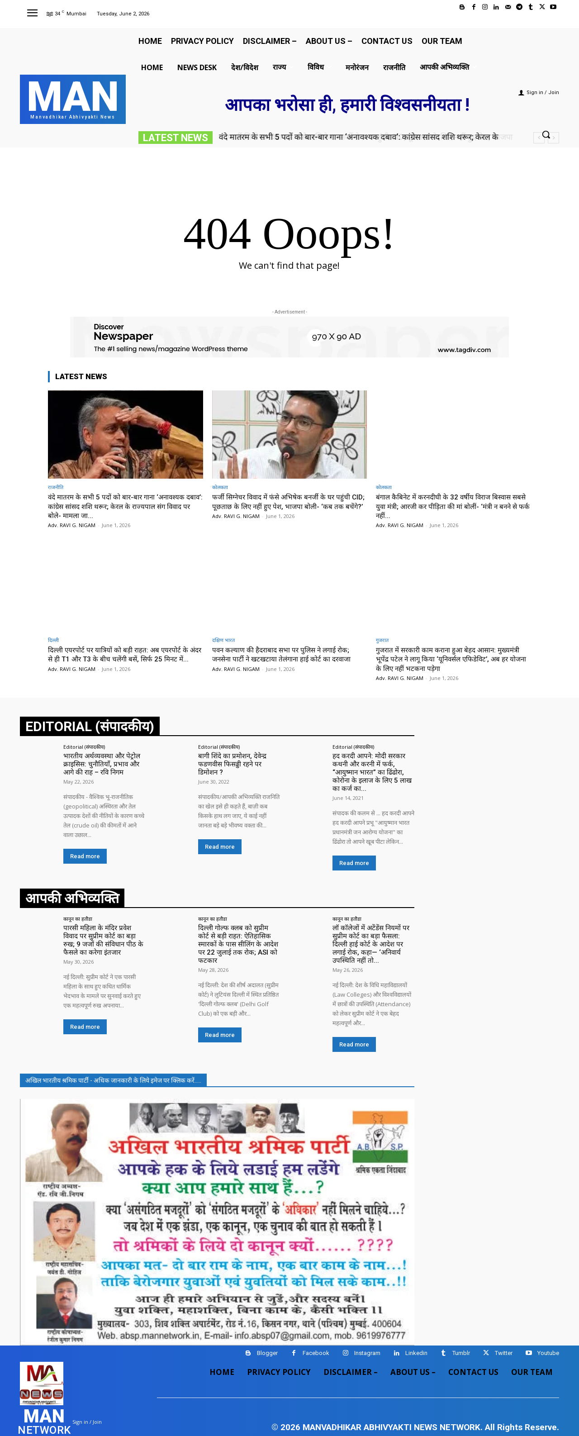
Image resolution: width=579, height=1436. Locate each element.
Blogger (267, 1334)
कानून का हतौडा (77, 910)
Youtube (548, 1334)
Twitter (504, 1334)
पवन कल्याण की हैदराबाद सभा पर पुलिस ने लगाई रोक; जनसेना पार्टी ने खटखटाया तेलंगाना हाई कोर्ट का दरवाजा (288, 654)
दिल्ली (53, 639)
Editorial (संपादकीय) (84, 746)
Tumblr (461, 1334)
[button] (546, 134)
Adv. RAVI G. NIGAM (71, 525)
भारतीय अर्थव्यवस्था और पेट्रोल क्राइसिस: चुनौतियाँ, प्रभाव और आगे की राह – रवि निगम (104, 763)
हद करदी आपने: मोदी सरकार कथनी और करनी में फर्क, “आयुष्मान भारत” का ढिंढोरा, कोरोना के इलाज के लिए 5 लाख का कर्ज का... (373, 767)
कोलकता (220, 487)
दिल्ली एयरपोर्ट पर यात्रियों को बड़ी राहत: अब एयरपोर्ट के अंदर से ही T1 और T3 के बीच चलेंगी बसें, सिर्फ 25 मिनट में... (124, 659)
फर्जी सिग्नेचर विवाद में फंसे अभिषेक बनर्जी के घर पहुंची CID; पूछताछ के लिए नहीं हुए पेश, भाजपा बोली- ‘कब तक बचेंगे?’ (287, 506)
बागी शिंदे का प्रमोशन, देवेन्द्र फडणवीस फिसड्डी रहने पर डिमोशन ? (237, 763)
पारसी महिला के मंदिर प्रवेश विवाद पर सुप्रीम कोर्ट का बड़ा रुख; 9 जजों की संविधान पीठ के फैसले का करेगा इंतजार (103, 930)
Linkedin (416, 1334)
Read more (85, 854)
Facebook (316, 1334)
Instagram (367, 1334)
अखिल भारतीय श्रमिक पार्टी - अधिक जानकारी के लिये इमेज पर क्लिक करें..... (113, 1061)
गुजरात (382, 639)
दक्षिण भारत (223, 639)
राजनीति (55, 487)
